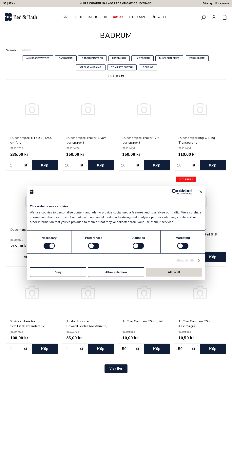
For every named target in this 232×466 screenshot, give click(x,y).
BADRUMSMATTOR (92, 58)
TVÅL (65, 17)
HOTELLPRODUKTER (85, 17)
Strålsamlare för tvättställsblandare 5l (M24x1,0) (27, 326)
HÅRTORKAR (142, 58)
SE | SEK (9, 3)
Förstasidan (11, 50)
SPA (105, 17)
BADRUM (26, 50)
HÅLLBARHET (158, 17)
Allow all (174, 272)
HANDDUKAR (119, 58)
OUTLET (118, 17)
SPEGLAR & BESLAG (90, 67)
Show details (185, 260)
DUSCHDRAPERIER (169, 58)
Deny (58, 272)
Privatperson (222, 3)
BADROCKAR (66, 58)
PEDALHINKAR (197, 58)
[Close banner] (200, 191)
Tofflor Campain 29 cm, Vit (143, 321)
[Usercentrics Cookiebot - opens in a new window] (174, 192)
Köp (44, 165)
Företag (208, 3)
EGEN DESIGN (137, 17)
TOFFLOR (148, 67)
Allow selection (116, 272)
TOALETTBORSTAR (122, 67)
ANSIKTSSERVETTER (37, 58)
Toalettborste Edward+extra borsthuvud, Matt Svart (86, 326)
